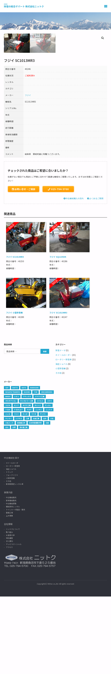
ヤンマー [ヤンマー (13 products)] (8, 496)
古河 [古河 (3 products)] (44, 496)
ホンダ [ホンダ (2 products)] (25, 491)
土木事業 (9, 593)
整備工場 (9, 590)
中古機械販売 (11, 575)
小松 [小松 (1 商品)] (51, 496)
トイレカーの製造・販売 (15, 587)
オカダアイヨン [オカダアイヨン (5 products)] (10, 478)
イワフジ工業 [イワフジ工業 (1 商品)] (39, 474)
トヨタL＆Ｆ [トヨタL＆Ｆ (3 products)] (18, 487)
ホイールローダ (12, 540)
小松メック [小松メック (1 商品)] (9, 500)
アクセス (9, 624)
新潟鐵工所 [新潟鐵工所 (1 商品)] (21, 500)
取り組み (9, 609)
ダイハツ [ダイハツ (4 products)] (38, 483)
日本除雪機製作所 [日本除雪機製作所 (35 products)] (35, 500)
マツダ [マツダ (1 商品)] (33, 491)
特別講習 (9, 615)
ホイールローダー (64, 432)
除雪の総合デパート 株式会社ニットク (24, 6)
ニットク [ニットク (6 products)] (49, 487)
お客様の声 (10, 612)
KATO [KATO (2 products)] (24, 465)
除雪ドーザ (61, 427)
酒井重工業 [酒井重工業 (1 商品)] (23, 505)
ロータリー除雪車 (64, 436)
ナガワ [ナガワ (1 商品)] (29, 487)
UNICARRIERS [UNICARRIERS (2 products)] (46, 469)
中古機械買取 (11, 581)
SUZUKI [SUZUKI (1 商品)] (27, 469)
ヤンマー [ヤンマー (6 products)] (43, 491)
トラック (9, 549)
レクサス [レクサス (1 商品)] (19, 496)
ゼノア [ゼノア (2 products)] (16, 483)
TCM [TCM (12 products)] (35, 469)
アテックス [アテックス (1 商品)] (27, 474)
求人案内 (9, 618)
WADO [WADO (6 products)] (7, 474)
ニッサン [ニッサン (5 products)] (38, 487)
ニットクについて (13, 606)
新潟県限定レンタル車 (14, 561)
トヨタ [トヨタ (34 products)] (7, 487)
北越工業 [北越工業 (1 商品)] (36, 496)
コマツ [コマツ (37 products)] (49, 478)
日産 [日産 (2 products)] (47, 500)
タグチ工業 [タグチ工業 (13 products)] (27, 483)
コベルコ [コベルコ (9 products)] (40, 478)
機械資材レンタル (13, 584)
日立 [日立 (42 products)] (7, 505)
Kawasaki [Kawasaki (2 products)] (34, 465)
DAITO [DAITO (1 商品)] (15, 465)
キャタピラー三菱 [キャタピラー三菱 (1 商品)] (26, 478)
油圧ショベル (62, 441)
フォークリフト (12, 552)
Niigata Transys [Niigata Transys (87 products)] (12, 469)
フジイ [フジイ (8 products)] (16, 491)
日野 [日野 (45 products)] (14, 505)
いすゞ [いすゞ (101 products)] (16, 474)
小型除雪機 (61, 445)
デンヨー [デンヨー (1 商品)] (48, 483)
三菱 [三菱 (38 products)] (27, 496)
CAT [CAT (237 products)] (7, 465)
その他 (59, 450)
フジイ (28, 172)
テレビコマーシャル (14, 621)
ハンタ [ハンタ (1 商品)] (7, 491)
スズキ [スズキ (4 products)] (7, 483)
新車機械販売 (11, 578)
